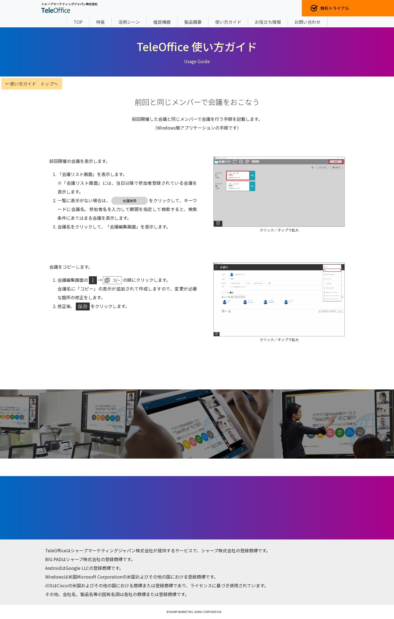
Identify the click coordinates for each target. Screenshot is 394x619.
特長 (100, 22)
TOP (78, 22)
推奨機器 (162, 22)
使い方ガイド (228, 22)
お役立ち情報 (268, 22)
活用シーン (129, 22)
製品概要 (193, 22)
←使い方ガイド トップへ (31, 83)
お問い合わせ (307, 22)
